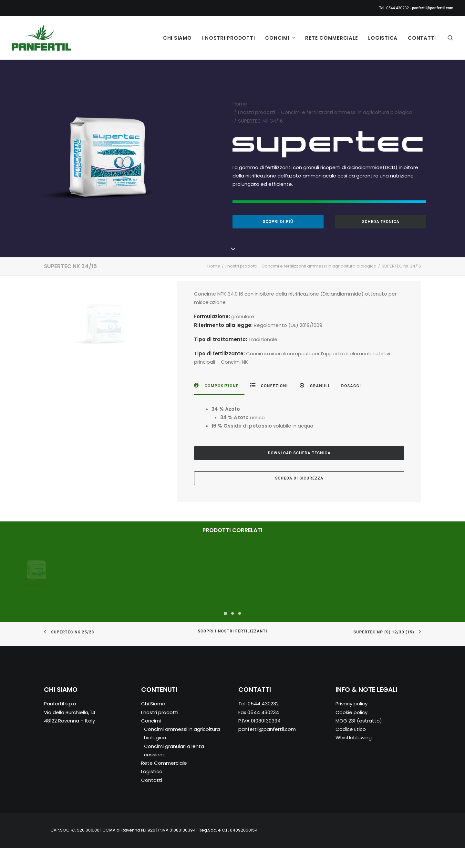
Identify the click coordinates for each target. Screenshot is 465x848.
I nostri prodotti (228, 38)
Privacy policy (351, 704)
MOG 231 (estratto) (359, 720)
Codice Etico (351, 729)
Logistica (383, 38)
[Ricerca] (450, 37)
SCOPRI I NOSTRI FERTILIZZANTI (232, 631)
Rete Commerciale (331, 38)
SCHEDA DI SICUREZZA (299, 478)
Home (239, 103)
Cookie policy (351, 712)
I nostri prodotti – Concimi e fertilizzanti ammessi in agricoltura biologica (325, 112)
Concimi (280, 38)
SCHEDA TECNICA (380, 221)
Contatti (422, 38)
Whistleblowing (354, 737)
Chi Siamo (177, 38)
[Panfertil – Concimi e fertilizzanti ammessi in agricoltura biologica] (41, 38)
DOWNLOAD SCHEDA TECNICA (299, 453)
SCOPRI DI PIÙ (278, 221)
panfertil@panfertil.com (267, 729)
